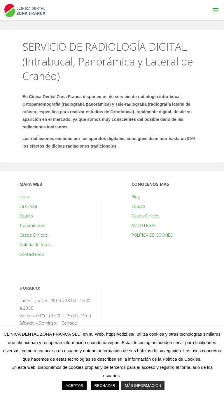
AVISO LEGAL (144, 225)
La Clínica (28, 206)
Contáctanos (32, 254)
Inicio (24, 196)
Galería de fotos (35, 244)
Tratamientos (32, 225)
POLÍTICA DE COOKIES (152, 235)
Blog (136, 196)
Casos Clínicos (34, 235)
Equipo (26, 216)
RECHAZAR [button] (104, 385)
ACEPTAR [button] (74, 385)
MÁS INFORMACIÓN (143, 385)
